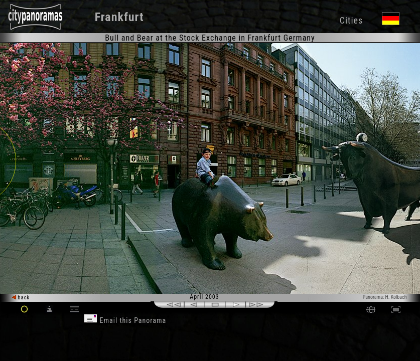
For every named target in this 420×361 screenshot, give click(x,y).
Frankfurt (119, 17)
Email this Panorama (125, 320)
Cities (351, 20)
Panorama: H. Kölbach (385, 297)
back (21, 297)
